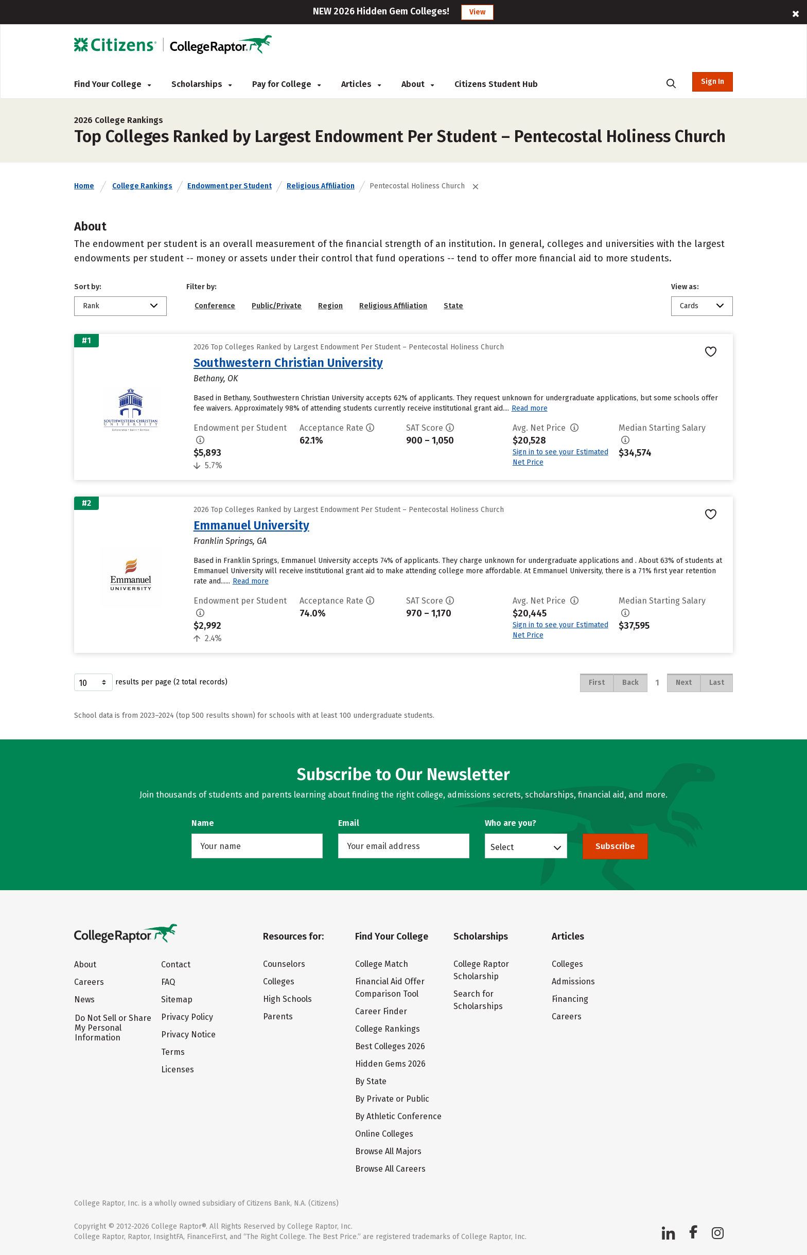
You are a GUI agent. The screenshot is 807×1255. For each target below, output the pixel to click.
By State (371, 1081)
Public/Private (277, 306)
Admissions (573, 981)
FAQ (168, 982)
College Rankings (142, 186)
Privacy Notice (188, 1034)
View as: (685, 286)
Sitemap (176, 999)
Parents (278, 1016)
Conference (215, 306)
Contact (175, 964)
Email (348, 823)
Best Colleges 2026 (390, 1046)
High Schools (287, 999)
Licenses (177, 1069)
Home (84, 186)
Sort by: (87, 286)
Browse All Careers (390, 1169)
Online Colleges (384, 1134)
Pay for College (286, 84)
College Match (381, 964)
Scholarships (201, 84)
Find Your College (112, 84)
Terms (173, 1052)
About (417, 84)
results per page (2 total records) (150, 682)
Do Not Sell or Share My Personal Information (113, 1027)
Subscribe (615, 846)
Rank (91, 306)
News (84, 999)
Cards (689, 306)
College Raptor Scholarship (481, 970)
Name (202, 823)
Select (502, 847)
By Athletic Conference (398, 1116)
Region (330, 306)
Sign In (712, 81)
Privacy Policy (187, 1017)
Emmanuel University (251, 525)
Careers (89, 982)
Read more (530, 408)
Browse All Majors (388, 1151)
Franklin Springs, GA (230, 541)
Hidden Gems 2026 (390, 1064)
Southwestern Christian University (288, 363)
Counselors (284, 964)
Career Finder (381, 1011)
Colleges (278, 981)
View (477, 12)
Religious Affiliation (321, 186)
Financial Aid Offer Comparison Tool (390, 988)
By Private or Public (392, 1099)
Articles (361, 84)
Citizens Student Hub (496, 84)
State (453, 306)
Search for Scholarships (478, 1000)
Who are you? (510, 823)
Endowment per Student (229, 186)
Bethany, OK (216, 378)
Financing (570, 999)
